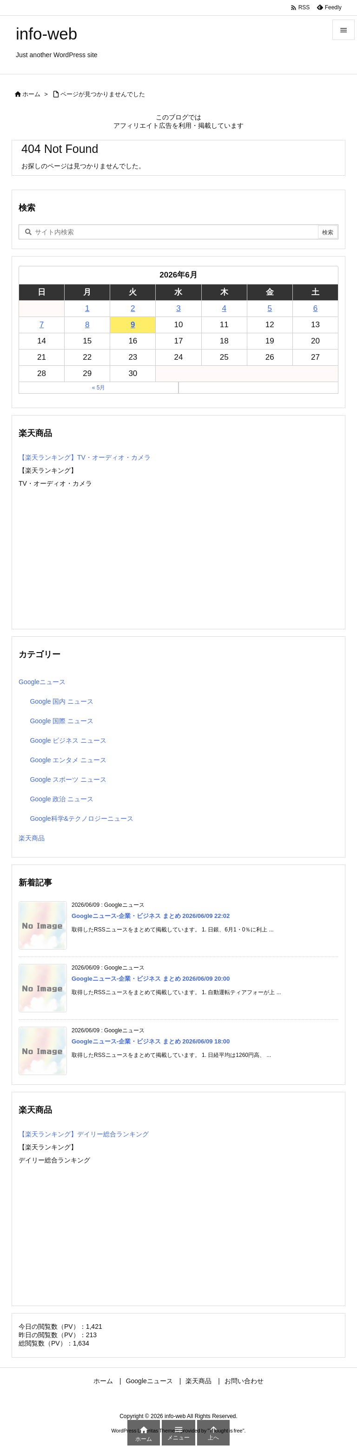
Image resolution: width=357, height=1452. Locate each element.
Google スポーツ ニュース (68, 779)
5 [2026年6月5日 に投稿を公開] (270, 308)
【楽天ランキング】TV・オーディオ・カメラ (85, 457)
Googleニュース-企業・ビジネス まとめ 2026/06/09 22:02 (151, 915)
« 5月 (99, 387)
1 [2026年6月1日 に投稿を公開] (87, 308)
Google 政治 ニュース (61, 799)
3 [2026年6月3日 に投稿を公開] (178, 308)
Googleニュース (42, 682)
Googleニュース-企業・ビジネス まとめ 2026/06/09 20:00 (151, 978)
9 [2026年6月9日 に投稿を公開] (133, 324)
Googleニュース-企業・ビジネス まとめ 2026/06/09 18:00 (151, 1041)
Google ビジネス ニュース (68, 740)
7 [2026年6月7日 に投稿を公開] (42, 324)
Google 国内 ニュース (61, 701)
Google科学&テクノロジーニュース (81, 818)
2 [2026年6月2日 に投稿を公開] (133, 308)
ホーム (31, 94)
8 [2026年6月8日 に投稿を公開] (87, 324)
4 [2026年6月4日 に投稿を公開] (224, 308)
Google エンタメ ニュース (68, 760)
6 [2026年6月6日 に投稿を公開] (315, 308)
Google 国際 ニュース (61, 721)
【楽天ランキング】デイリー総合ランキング (84, 1134)
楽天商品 (32, 838)
